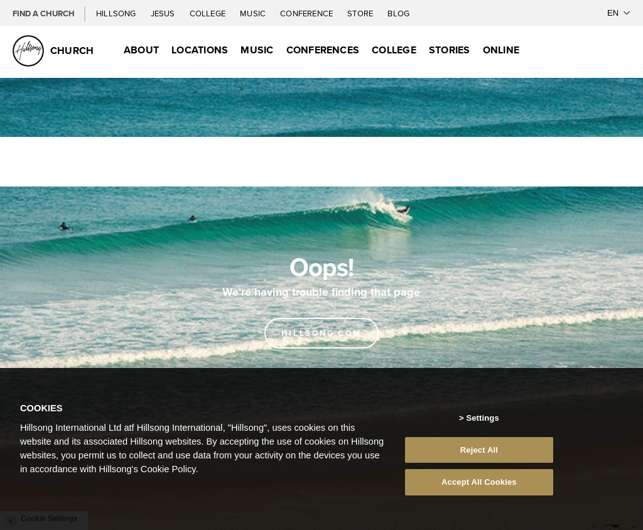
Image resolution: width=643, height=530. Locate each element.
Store (361, 13)
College (208, 13)
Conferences (323, 50)
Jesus (164, 13)
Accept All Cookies (479, 482)
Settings (482, 418)
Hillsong (117, 13)
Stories (449, 50)
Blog (398, 13)
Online (501, 50)
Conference (307, 13)
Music (253, 13)
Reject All (479, 450)
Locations (199, 50)
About (141, 50)
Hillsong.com (321, 333)
